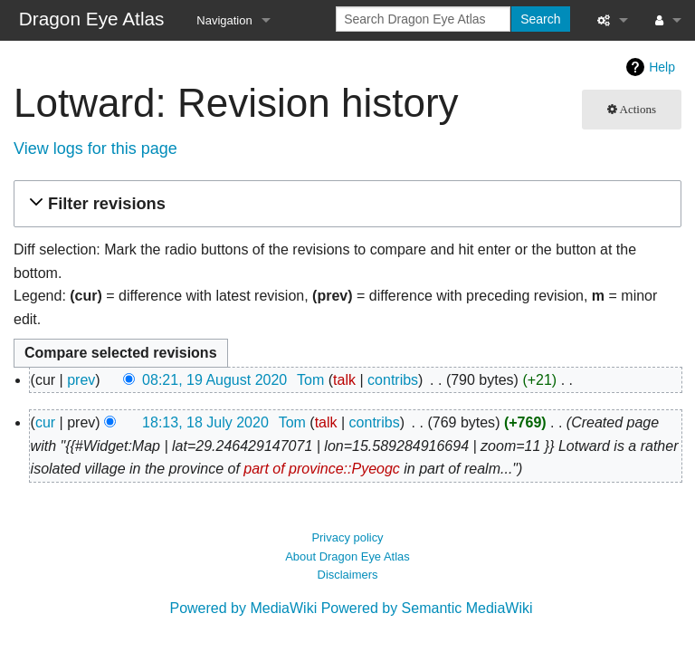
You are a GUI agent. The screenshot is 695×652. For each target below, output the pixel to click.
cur (45, 422)
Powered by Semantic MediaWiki (427, 608)
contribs (392, 380)
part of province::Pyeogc (321, 468)
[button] (344, 204)
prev (81, 380)
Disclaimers (348, 574)
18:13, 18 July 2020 (205, 422)
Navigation (224, 20)
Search (540, 19)
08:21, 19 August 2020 (214, 380)
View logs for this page (95, 148)
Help (662, 67)
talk (344, 380)
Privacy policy (347, 537)
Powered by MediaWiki (243, 608)
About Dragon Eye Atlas (347, 556)
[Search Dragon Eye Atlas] (423, 19)
